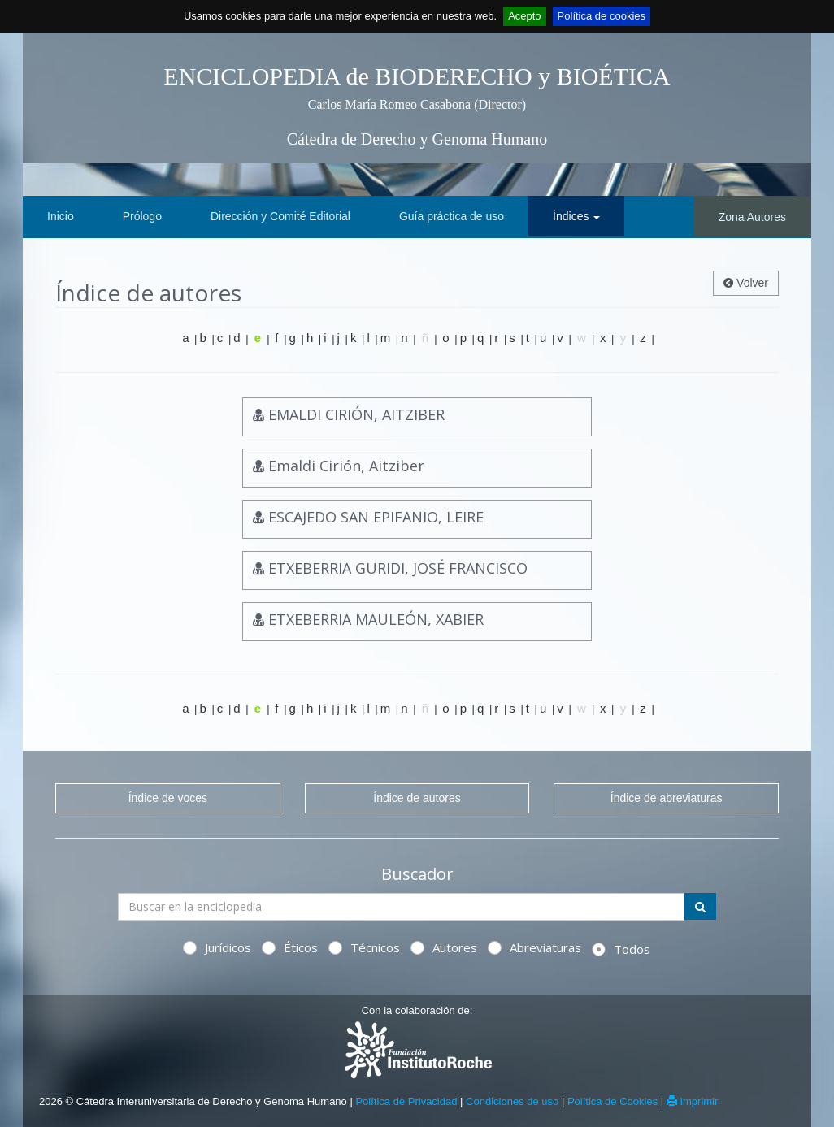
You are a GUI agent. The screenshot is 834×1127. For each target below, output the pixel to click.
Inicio (60, 216)
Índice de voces (167, 797)
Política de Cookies (612, 1101)
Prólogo (142, 216)
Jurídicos (217, 947)
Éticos (290, 947)
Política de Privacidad (406, 1101)
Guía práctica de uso (451, 216)
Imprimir (693, 1101)
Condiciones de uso (512, 1101)
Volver (745, 282)
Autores (443, 947)
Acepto (524, 16)
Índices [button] (576, 216)
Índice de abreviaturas (666, 797)
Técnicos (364, 947)
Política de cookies (601, 16)
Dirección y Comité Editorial (280, 216)
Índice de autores (416, 797)
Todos (621, 949)
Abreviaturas (534, 947)
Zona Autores (752, 216)
